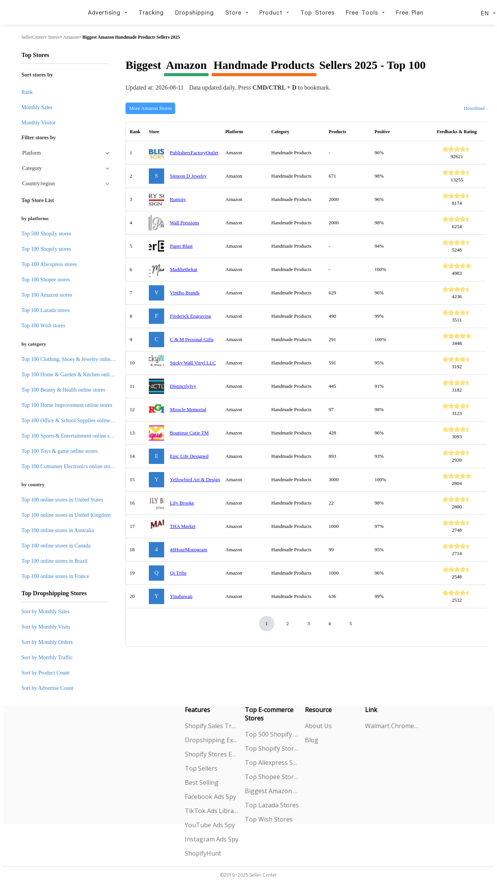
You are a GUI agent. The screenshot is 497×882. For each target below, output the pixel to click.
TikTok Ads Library (212, 811)
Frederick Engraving (190, 316)
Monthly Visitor (38, 123)
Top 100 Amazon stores (46, 295)
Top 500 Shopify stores (46, 234)
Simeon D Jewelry (188, 176)
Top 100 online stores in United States (62, 500)
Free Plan (410, 12)
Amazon (71, 37)
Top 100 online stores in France (55, 576)
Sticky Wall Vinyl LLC (193, 363)
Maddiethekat (183, 269)
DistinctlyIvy (183, 386)
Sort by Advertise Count (47, 688)
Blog (311, 740)
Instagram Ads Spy (211, 839)
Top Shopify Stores (272, 748)
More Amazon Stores (150, 108)
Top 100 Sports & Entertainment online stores (70, 436)
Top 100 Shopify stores (46, 249)
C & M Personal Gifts (191, 339)
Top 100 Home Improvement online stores (66, 405)
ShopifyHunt (203, 853)
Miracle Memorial (188, 409)
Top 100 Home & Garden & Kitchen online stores (75, 374)
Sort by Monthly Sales (45, 611)
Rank (27, 92)
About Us (318, 726)
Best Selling (201, 782)
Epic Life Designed (189, 456)
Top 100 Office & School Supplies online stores (72, 420)
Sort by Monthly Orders (47, 642)
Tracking (151, 12)
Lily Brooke (182, 503)
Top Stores (317, 12)
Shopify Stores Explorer (212, 754)
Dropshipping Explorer (212, 740)
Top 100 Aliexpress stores (49, 264)
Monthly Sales (36, 107)
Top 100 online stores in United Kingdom (66, 515)
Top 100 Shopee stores (45, 280)
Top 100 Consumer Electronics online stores (68, 466)
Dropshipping (194, 12)
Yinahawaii (181, 596)
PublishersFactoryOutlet (194, 152)
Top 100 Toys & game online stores (59, 451)
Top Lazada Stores (272, 805)
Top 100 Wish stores (43, 325)
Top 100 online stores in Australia (57, 530)
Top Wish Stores (269, 819)
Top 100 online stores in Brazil (54, 561)
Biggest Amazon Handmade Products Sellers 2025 (131, 37)
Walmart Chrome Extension (392, 726)
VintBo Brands (185, 293)
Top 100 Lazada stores (45, 310)
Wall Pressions (184, 222)
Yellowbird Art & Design (195, 479)
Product (274, 12)
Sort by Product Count (45, 673)
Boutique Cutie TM (189, 433)
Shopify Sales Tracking (212, 726)
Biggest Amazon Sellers (272, 791)
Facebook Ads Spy (210, 796)
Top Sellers (201, 768)
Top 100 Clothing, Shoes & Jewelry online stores (74, 359)
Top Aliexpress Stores (272, 762)
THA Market (183, 526)
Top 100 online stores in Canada (56, 546)
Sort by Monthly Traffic (47, 657)
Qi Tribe (178, 573)
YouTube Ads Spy (210, 825)
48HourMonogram (188, 549)
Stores (54, 37)
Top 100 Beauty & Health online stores (63, 390)
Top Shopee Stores (272, 777)
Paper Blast (181, 246)
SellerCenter (32, 37)
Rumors (178, 199)
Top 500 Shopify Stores (272, 734)
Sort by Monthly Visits (45, 627)
